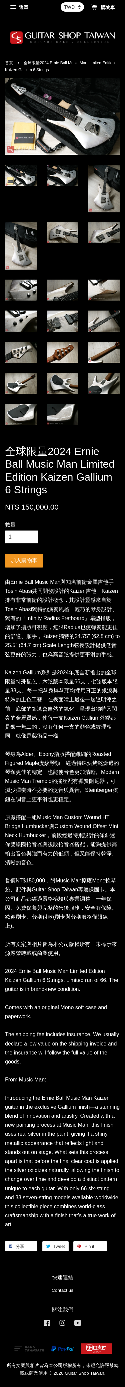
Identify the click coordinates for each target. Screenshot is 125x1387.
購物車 (103, 7)
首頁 (9, 63)
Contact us (62, 1290)
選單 (19, 7)
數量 (10, 525)
